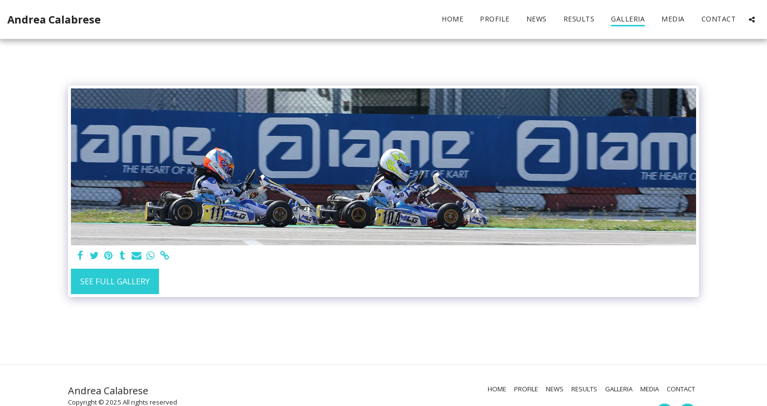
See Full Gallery (115, 281)
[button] (751, 19)
